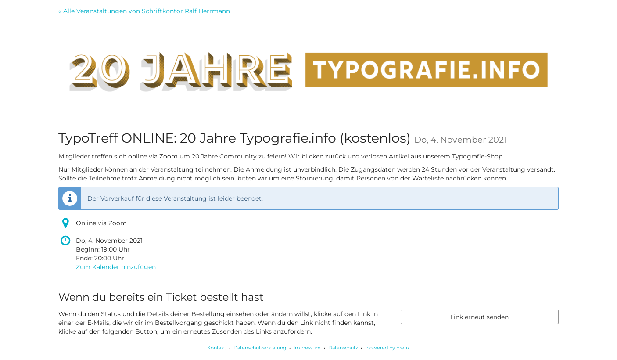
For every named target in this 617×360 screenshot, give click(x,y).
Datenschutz (343, 348)
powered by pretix (388, 348)
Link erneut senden (479, 317)
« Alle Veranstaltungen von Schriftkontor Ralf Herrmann (144, 11)
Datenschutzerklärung (260, 348)
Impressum (307, 348)
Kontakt (216, 348)
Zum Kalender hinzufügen (116, 267)
